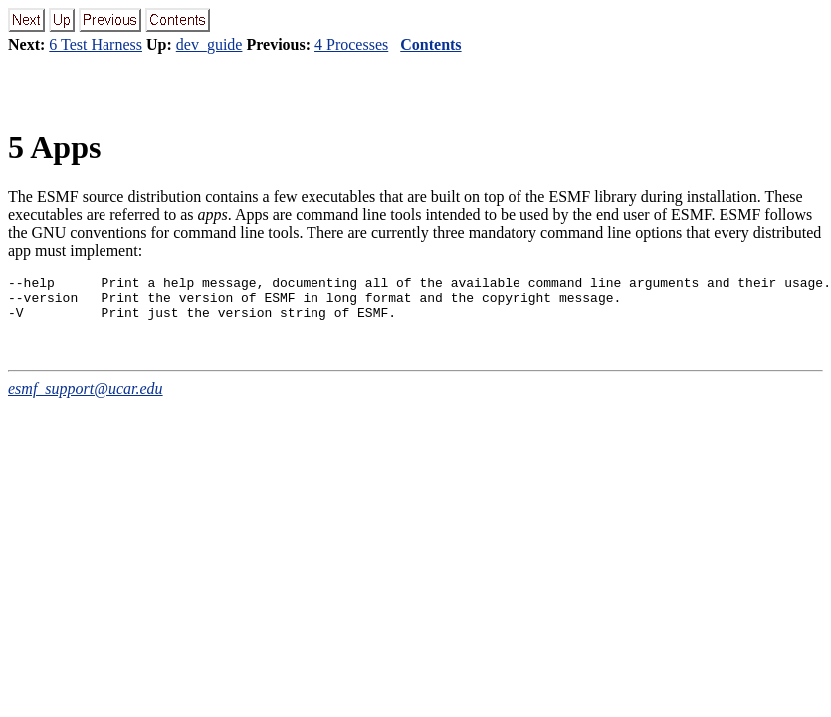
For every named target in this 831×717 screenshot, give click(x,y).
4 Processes (351, 44)
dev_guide (209, 44)
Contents (430, 44)
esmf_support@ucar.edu (85, 397)
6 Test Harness (95, 44)
